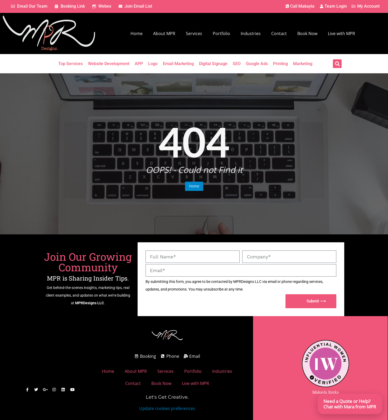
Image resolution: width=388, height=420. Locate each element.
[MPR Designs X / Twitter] (36, 389)
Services (194, 33)
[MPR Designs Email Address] (29, 6)
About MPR (164, 33)
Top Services (70, 63)
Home (136, 33)
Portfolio (221, 33)
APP (139, 63)
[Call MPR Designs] (169, 356)
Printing (280, 63)
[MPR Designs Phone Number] (299, 6)
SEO (237, 63)
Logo (153, 63)
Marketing (302, 63)
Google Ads (257, 63)
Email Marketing (178, 63)
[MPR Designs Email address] (191, 356)
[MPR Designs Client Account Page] (333, 6)
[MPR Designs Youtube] (71, 389)
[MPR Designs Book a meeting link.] (70, 6)
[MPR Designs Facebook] (28, 389)
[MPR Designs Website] (49, 33)
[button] (337, 63)
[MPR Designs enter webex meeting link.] (101, 6)
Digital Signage (213, 63)
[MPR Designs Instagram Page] (54, 389)
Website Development (108, 63)
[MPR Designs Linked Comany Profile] (62, 389)
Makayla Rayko (325, 392)
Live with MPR (341, 33)
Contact (279, 33)
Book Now (307, 33)
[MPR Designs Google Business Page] (45, 389)
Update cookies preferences (167, 408)
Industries (251, 33)
